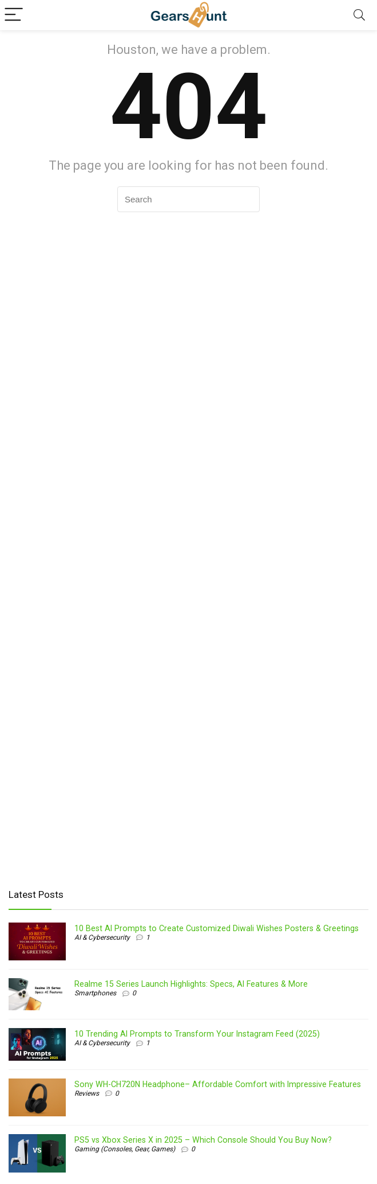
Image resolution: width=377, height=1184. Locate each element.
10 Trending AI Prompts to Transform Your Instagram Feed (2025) (197, 1033)
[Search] (359, 15)
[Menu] (13, 15)
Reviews (86, 1093)
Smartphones (95, 993)
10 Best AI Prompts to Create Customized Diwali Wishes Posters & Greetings (216, 928)
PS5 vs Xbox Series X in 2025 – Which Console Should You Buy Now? (203, 1139)
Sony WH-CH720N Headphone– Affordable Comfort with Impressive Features (217, 1084)
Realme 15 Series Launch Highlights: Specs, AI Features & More (191, 983)
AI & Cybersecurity (102, 937)
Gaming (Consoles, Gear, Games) (124, 1149)
